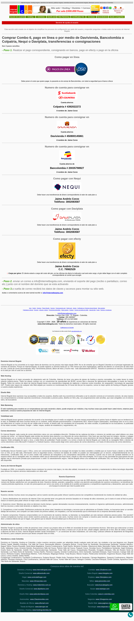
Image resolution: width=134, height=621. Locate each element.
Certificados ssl (80, 308)
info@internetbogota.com (53, 293)
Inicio (30, 308)
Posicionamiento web (61, 308)
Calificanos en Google (67, 327)
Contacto (71, 310)
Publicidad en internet (28, 310)
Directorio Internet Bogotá (91, 308)
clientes (74, 308)
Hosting (34, 308)
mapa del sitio (92, 310)
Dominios (39, 308)
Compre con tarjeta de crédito (81, 310)
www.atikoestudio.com (76, 331)
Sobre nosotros (64, 310)
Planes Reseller (46, 308)
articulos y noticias (43, 310)
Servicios (52, 308)
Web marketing (101, 308)
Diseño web (69, 308)
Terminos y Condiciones (105, 310)
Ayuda (98, 310)
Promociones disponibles (54, 310)
